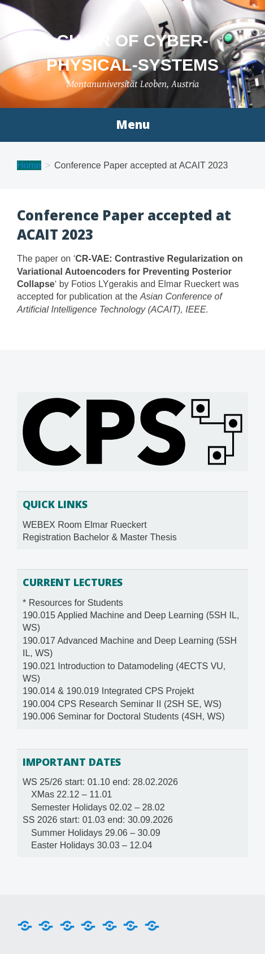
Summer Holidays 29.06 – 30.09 (95, 833)
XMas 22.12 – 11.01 (71, 794)
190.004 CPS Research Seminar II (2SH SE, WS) (122, 704)
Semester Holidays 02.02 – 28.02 (98, 807)
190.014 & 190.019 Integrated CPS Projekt (108, 691)
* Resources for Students (73, 603)
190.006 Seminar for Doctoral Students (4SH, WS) (124, 716)
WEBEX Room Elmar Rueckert (85, 525)
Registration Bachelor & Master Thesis (100, 537)
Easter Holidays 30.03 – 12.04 (91, 845)
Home (29, 165)
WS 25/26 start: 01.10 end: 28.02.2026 (100, 782)
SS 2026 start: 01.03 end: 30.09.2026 (98, 820)
